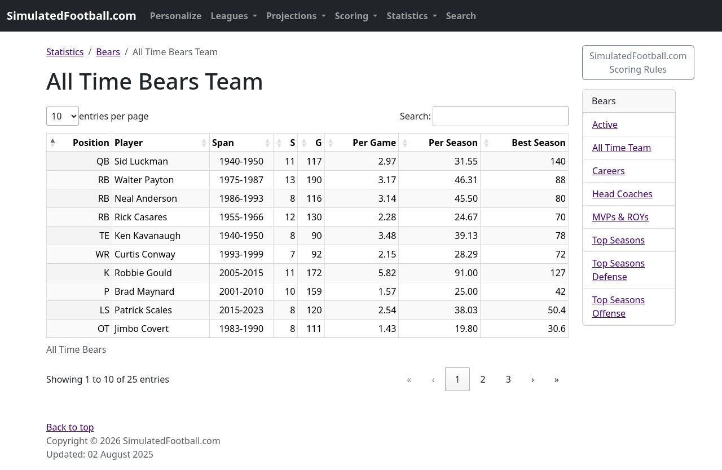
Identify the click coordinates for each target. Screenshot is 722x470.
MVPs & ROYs (620, 217)
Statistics (408, 16)
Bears (108, 52)
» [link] (556, 379)
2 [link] (483, 379)
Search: (415, 116)
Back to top (70, 427)
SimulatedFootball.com (72, 15)
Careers (608, 171)
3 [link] (508, 379)
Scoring (353, 16)
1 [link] (457, 379)
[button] (52, 142)
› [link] (532, 379)
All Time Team (621, 147)
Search (461, 16)
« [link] (409, 379)
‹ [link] (433, 379)
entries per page (114, 116)
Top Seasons (618, 240)
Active (605, 124)
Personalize (176, 16)
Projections (292, 16)
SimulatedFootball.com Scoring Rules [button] (638, 63)
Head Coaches (622, 194)
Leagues (230, 16)
